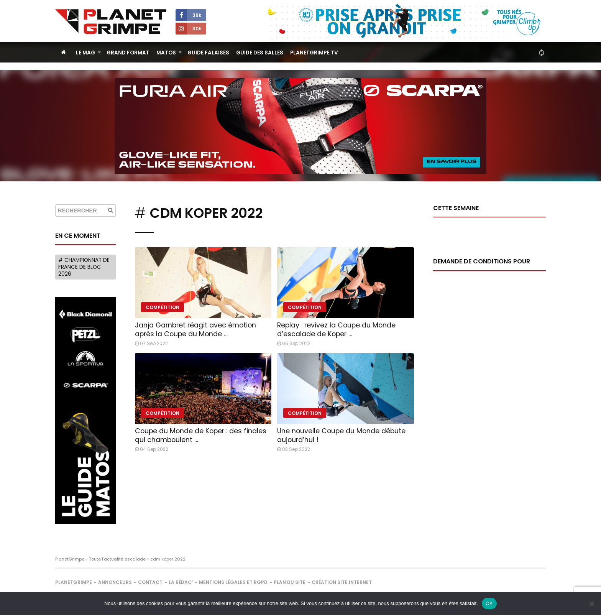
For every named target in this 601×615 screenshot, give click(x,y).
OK (489, 603)
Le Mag (85, 52)
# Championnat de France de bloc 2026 (84, 267)
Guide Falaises (208, 52)
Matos (166, 52)
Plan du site (289, 582)
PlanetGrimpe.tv (314, 52)
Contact (150, 582)
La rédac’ (181, 582)
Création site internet (342, 582)
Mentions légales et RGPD (233, 582)
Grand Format (128, 52)
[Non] (591, 603)
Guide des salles (259, 52)
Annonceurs (115, 582)
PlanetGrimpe (73, 582)
